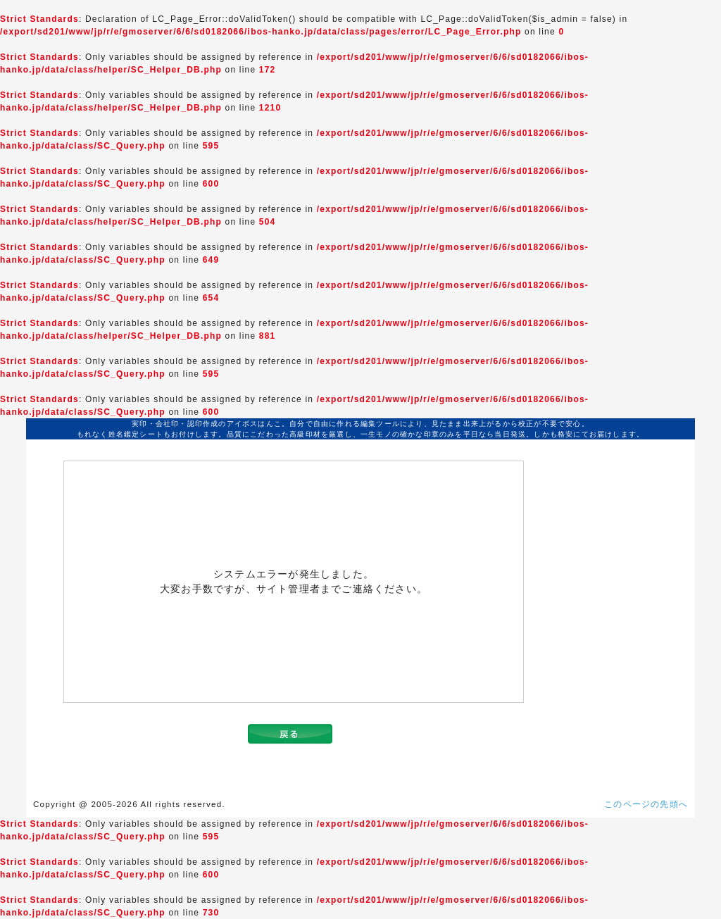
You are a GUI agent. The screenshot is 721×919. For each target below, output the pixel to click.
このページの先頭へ (646, 804)
